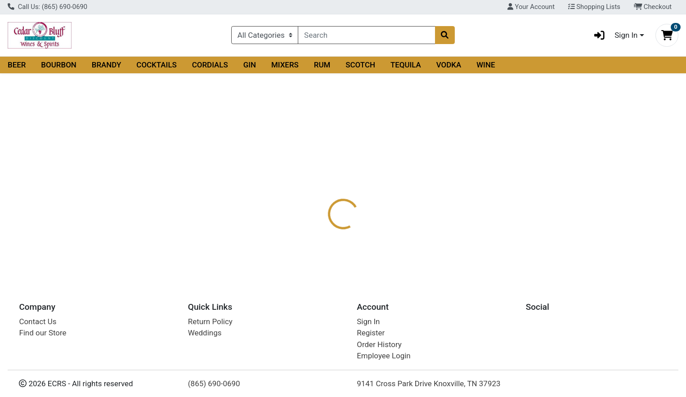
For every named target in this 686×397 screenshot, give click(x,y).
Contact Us (37, 321)
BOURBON (58, 64)
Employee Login (383, 356)
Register (371, 333)
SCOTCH (360, 64)
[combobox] (366, 35)
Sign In (368, 321)
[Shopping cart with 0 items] (666, 35)
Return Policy (210, 321)
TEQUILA (405, 64)
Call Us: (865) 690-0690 (47, 7)
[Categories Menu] (264, 35)
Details (310, 179)
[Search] (366, 35)
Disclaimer (404, 179)
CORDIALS (210, 64)
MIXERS (285, 64)
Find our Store (42, 333)
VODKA (449, 64)
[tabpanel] (485, 218)
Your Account (531, 7)
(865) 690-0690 (214, 383)
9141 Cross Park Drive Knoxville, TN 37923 (428, 383)
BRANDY (106, 64)
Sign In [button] (613, 35)
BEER (17, 64)
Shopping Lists (594, 7)
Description (354, 179)
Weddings (205, 333)
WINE (485, 64)
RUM (322, 64)
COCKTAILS (156, 64)
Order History (379, 344)
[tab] (310, 178)
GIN (249, 64)
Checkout (653, 7)
